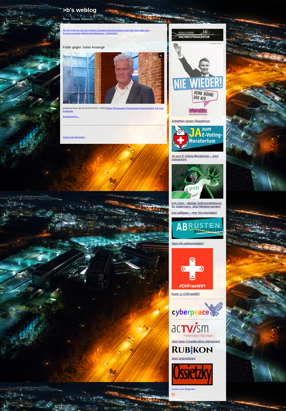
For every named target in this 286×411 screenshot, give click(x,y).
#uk (157, 108)
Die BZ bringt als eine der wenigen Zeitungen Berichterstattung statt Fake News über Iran (106, 30)
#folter (109, 108)
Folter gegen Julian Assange (84, 47)
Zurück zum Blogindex (183, 389)
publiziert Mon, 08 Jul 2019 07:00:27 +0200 (84, 108)
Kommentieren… (71, 116)
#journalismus (133, 108)
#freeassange (119, 108)
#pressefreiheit (147, 108)
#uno (161, 108)
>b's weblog (80, 10)
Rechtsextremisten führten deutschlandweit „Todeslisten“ (90, 33)
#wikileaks (68, 111)
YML (92, 405)
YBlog (81, 405)
